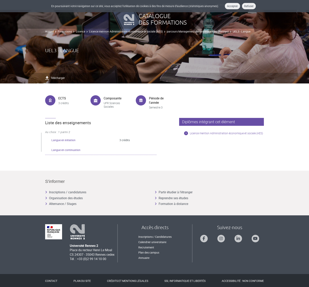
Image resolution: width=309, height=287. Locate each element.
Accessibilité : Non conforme (243, 281)
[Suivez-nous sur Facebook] (204, 238)
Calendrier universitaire (152, 242)
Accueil (49, 31)
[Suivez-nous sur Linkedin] (238, 238)
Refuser (249, 6)
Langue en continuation (65, 150)
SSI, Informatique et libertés (185, 281)
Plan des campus (148, 252)
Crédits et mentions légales (127, 281)
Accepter (232, 6)
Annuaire (143, 258)
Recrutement (146, 247)
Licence (80, 31)
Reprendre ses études (171, 198)
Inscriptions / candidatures (65, 192)
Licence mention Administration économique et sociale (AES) (126, 31)
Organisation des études (64, 198)
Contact (51, 281)
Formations (65, 31)
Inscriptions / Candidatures (155, 237)
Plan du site (82, 281)
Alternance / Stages (60, 204)
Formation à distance (171, 204)
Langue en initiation (63, 140)
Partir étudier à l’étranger (174, 192)
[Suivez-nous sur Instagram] (221, 238)
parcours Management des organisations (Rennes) (198, 31)
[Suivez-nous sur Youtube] (255, 238)
